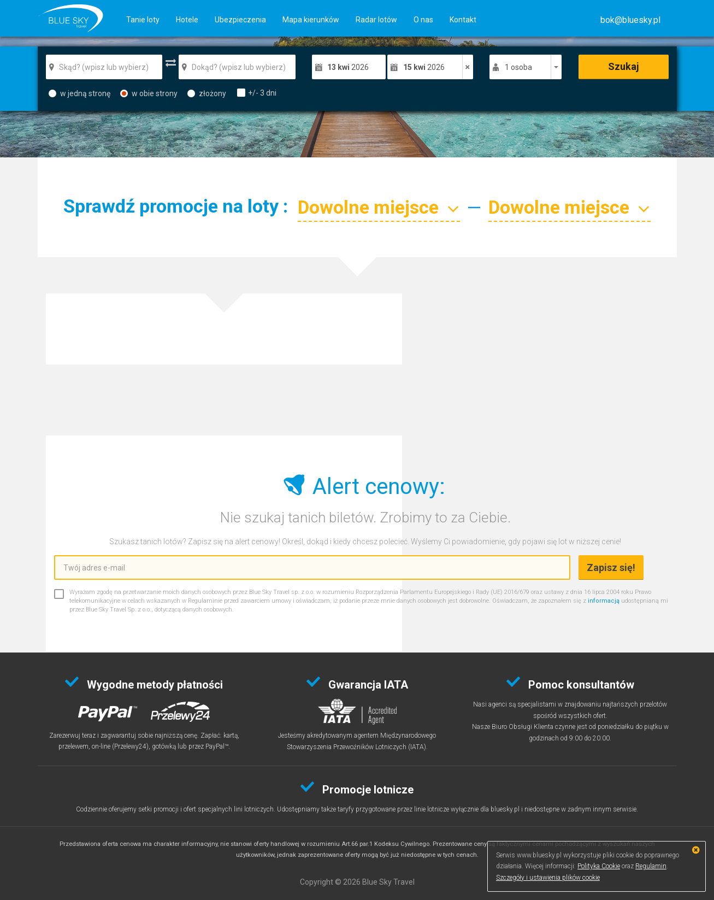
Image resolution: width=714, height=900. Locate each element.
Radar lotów (376, 19)
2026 (348, 67)
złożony (206, 93)
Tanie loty (143, 19)
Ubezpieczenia (240, 19)
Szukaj (623, 66)
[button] (630, 20)
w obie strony (149, 93)
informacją (603, 600)
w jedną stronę (79, 93)
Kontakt (463, 19)
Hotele (187, 19)
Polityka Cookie (598, 866)
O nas (423, 19)
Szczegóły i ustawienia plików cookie (548, 877)
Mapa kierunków (310, 19)
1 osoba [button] (518, 67)
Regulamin (650, 866)
